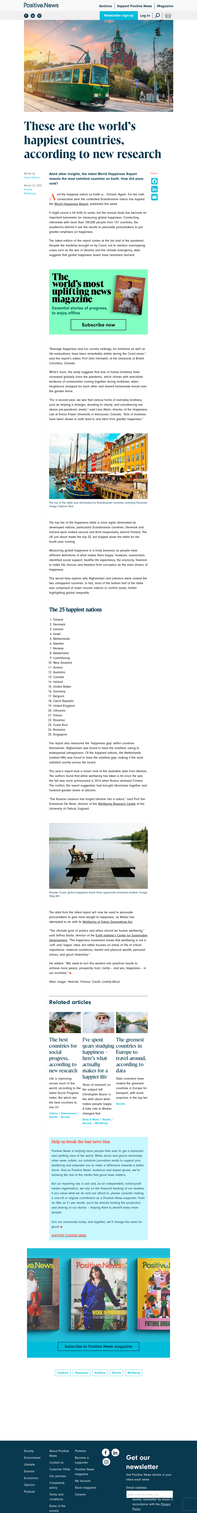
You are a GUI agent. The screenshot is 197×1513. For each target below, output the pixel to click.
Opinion (29, 1485)
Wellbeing (30, 193)
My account (82, 1481)
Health (53, 1117)
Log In (145, 16)
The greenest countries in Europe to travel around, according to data (131, 1055)
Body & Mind (91, 1119)
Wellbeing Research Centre (117, 804)
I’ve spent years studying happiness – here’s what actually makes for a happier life (98, 1059)
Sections (105, 6)
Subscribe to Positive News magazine (98, 1346)
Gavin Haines (32, 177)
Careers (80, 1494)
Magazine (165, 6)
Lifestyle (29, 1464)
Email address (136, 1487)
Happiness (81, 1375)
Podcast (29, 1491)
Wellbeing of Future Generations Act (107, 922)
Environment (68, 1113)
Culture (53, 1113)
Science (29, 1471)
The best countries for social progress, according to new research (63, 1055)
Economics (31, 1478)
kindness (100, 1375)
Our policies (57, 1476)
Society (28, 189)
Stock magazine (85, 1487)
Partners (80, 1451)
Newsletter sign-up (118, 15)
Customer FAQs (59, 1469)
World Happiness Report (71, 204)
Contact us (56, 1462)
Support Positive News (134, 6)
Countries (63, 1375)
